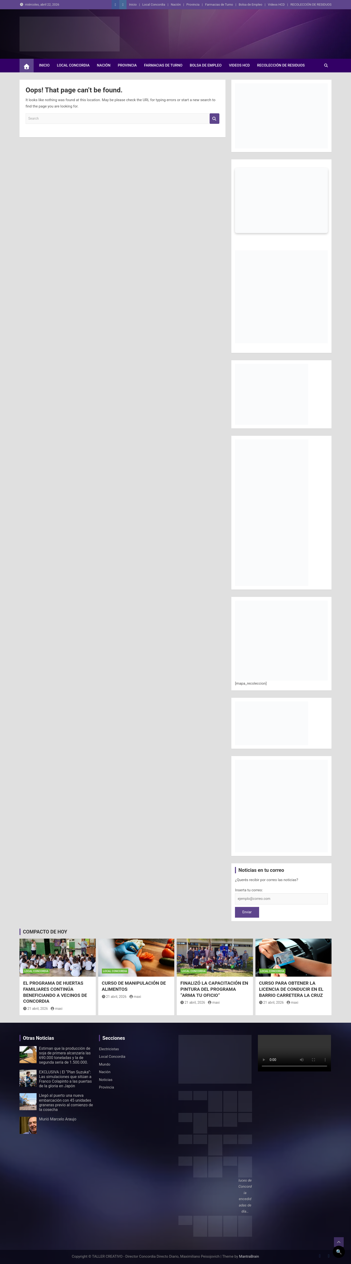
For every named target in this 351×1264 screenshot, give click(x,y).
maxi (56, 1009)
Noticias (105, 1080)
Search (214, 118)
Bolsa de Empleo (250, 4)
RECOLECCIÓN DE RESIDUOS (311, 4)
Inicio (132, 4)
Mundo (104, 1064)
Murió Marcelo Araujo (57, 1119)
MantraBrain (249, 1256)
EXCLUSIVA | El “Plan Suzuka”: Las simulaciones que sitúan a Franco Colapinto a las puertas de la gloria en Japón (65, 1079)
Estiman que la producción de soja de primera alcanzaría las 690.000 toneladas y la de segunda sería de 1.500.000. (65, 1055)
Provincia (192, 4)
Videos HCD (276, 4)
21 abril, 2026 (35, 1009)
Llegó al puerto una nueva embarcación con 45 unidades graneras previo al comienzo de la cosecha (66, 1102)
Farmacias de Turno (219, 4)
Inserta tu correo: (249, 890)
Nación (176, 4)
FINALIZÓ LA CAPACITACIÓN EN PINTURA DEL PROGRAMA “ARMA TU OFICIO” (214, 989)
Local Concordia (153, 4)
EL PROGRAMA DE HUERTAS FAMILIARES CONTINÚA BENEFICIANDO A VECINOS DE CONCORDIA (55, 992)
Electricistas (109, 1049)
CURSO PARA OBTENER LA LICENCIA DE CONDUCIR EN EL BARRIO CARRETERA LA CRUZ (291, 989)
